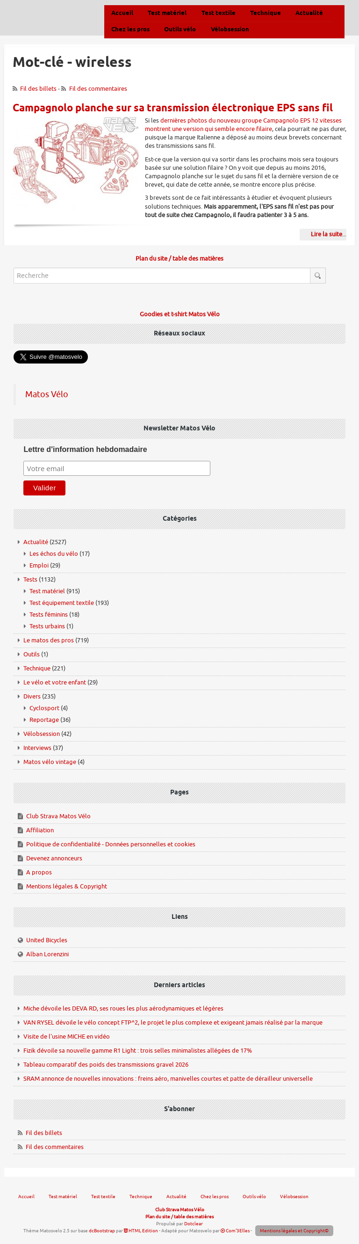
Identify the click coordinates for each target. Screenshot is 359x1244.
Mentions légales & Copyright (66, 886)
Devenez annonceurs (54, 858)
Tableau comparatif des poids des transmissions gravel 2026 (105, 1065)
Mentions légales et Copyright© (294, 1231)
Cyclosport (44, 708)
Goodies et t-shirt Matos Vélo (180, 314)
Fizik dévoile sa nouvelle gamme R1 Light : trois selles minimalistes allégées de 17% (137, 1051)
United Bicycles (46, 940)
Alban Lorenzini (47, 954)
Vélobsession (41, 734)
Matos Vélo (46, 394)
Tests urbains (47, 626)
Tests (30, 579)
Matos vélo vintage (49, 762)
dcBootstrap (102, 1231)
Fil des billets (38, 89)
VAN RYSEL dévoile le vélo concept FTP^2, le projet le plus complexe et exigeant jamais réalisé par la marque (173, 1022)
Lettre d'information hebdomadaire (85, 449)
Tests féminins (48, 614)
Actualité (35, 542)
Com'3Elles (235, 1231)
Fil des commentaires (98, 89)
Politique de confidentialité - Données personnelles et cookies (110, 844)
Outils (31, 654)
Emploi (39, 565)
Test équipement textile (61, 603)
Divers (32, 696)
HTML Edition (141, 1231)
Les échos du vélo (53, 554)
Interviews (37, 748)
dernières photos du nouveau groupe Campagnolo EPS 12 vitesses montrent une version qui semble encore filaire (243, 124)
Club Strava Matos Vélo (58, 816)
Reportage (44, 720)
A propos (39, 872)
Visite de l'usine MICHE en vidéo (66, 1036)
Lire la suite (326, 234)
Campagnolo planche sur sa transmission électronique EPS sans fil (173, 109)
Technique (36, 668)
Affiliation (40, 830)
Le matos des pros (48, 640)
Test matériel (47, 591)
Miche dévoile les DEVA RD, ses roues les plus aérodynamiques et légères (123, 1008)
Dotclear (193, 1224)
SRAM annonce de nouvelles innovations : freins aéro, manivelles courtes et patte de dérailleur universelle (168, 1079)
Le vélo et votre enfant (54, 682)
